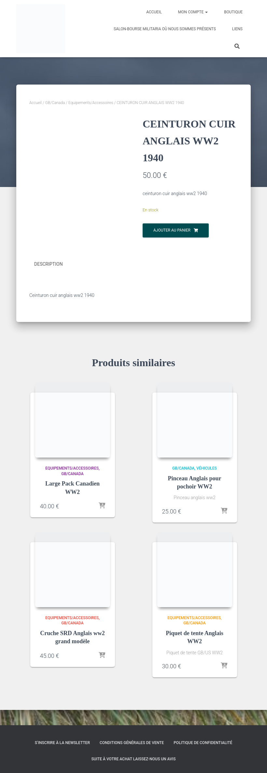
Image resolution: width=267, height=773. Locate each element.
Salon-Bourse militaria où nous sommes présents (165, 29)
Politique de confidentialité (203, 743)
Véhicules (206, 483)
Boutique (233, 12)
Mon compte (193, 12)
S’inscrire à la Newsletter (62, 743)
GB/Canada (55, 102)
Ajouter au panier (171, 230)
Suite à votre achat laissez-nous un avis (133, 759)
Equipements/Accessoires (90, 102)
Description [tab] (48, 280)
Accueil (154, 12)
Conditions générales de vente (132, 743)
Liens (237, 29)
